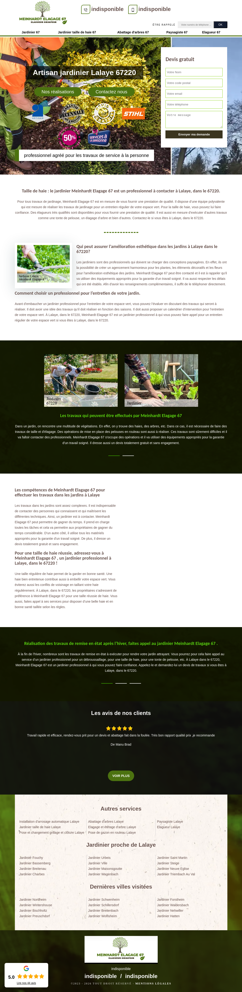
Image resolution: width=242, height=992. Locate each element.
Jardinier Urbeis (99, 858)
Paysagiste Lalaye (170, 821)
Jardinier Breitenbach (103, 910)
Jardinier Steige (168, 863)
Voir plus (121, 776)
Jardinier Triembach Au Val (176, 874)
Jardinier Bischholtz (33, 910)
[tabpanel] (121, 431)
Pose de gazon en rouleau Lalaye (112, 832)
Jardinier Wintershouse (35, 905)
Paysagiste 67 (177, 32)
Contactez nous (111, 91)
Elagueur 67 (211, 32)
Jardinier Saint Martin (172, 858)
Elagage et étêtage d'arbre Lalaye (112, 827)
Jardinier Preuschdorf (34, 916)
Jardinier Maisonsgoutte (105, 869)
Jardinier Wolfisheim (102, 916)
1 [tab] (107, 683)
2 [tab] (121, 683)
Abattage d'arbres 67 (133, 32)
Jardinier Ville (97, 863)
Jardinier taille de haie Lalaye (40, 827)
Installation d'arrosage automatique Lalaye (49, 821)
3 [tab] (135, 683)
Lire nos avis (26, 983)
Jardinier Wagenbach (103, 874)
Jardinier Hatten (168, 916)
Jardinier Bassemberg (35, 863)
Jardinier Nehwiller (170, 910)
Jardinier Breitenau (32, 869)
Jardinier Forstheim (170, 899)
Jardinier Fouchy (31, 858)
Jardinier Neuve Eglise (173, 869)
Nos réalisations (58, 91)
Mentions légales (153, 983)
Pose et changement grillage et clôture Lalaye (51, 832)
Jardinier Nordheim (32, 899)
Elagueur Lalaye (168, 827)
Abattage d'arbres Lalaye (106, 821)
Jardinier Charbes (32, 874)
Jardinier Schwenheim (104, 899)
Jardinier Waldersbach (173, 905)
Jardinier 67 (31, 32)
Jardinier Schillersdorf (103, 905)
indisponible (107, 9)
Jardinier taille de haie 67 (77, 32)
